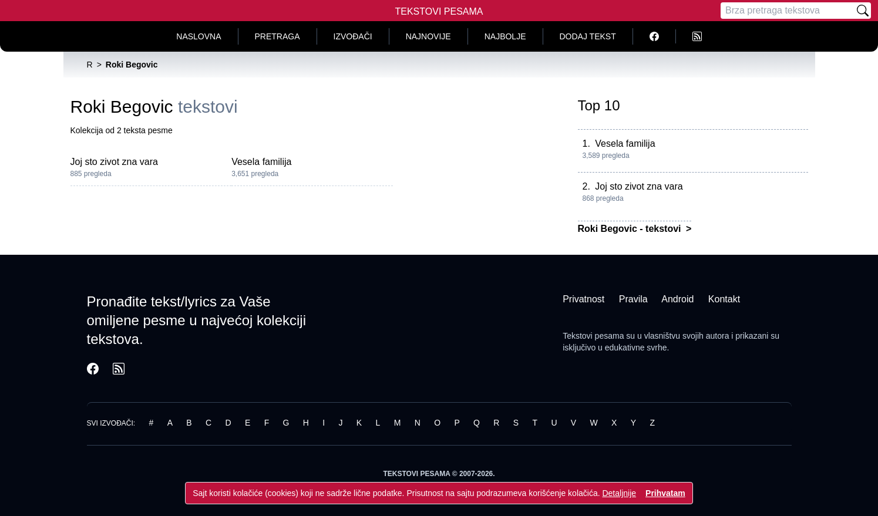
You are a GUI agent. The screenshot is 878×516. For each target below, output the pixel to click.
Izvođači (353, 36)
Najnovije (428, 36)
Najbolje (505, 36)
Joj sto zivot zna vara (114, 162)
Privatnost (583, 299)
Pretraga (277, 36)
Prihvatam (665, 493)
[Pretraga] (788, 10)
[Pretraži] (863, 10)
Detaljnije (619, 493)
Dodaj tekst (588, 36)
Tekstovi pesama (593, 335)
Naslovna (198, 36)
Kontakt (724, 299)
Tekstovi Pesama (439, 11)
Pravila (633, 299)
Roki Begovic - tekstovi (631, 229)
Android (677, 299)
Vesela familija (261, 162)
